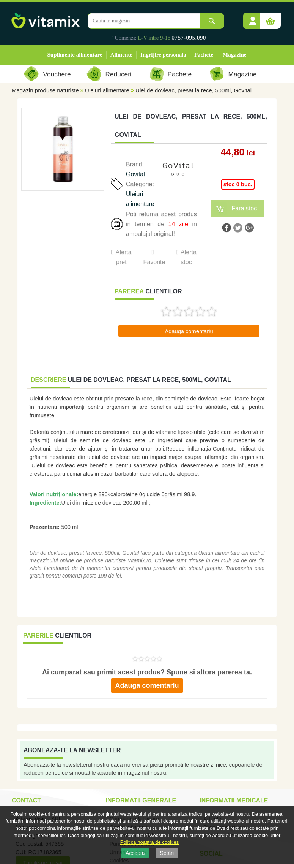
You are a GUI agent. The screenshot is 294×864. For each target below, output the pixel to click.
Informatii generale (141, 800)
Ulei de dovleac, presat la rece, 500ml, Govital (193, 90)
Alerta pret (124, 257)
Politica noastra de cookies (149, 842)
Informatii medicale (234, 800)
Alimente (121, 55)
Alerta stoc (189, 257)
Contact (26, 800)
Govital (135, 174)
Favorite (154, 262)
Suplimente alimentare (74, 55)
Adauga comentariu (189, 331)
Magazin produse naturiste (45, 90)
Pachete (203, 55)
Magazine (234, 55)
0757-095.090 (189, 38)
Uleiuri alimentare (107, 90)
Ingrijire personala (163, 55)
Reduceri (118, 74)
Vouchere (57, 74)
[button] (252, 18)
